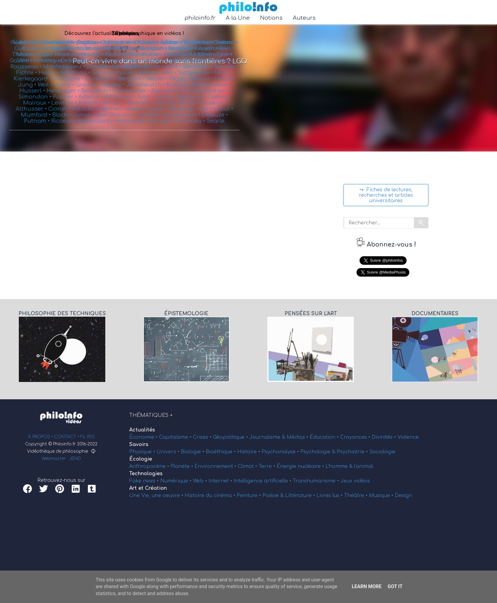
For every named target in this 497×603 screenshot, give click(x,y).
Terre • (268, 466)
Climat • (248, 466)
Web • (200, 481)
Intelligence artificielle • (263, 481)
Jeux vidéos (355, 481)
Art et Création (148, 488)
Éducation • (325, 437)
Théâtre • (356, 495)
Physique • (143, 452)
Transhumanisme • (316, 481)
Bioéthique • (221, 452)
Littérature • (300, 495)
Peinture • (249, 495)
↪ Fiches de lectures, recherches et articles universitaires (386, 195)
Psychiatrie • (353, 452)
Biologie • (193, 452)
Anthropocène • (150, 466)
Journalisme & (268, 437)
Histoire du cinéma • (211, 495)
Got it (394, 586)
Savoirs (138, 444)
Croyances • (356, 437)
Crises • (203, 437)
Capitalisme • (176, 437)
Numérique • (176, 481)
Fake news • (144, 481)
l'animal (363, 466)
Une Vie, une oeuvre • (157, 495)
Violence (408, 437)
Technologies (146, 473)
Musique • (382, 495)
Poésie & (273, 495)
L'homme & (340, 466)
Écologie (140, 459)
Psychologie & (318, 452)
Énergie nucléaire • (301, 466)
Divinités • (384, 437)
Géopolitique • (231, 437)
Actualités (142, 430)
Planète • (182, 466)
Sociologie (382, 452)
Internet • (221, 481)
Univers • (169, 452)
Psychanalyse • (281, 452)
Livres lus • (330, 495)
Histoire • (249, 452)
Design (403, 495)
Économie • (144, 437)
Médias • (298, 437)
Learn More (366, 586)
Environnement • (216, 466)
